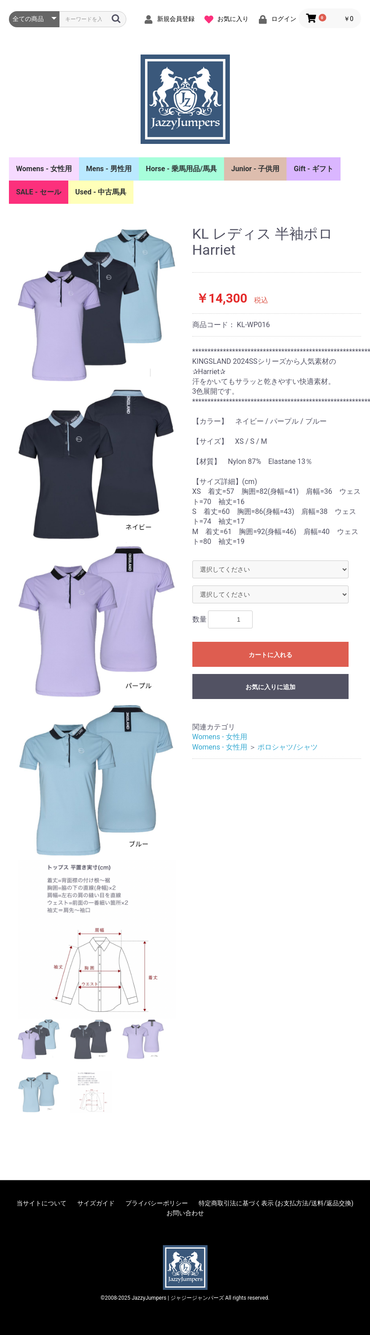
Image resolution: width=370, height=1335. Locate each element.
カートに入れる (270, 654)
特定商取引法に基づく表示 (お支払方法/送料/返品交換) (276, 1203)
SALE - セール (38, 192)
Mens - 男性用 (109, 168)
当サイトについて (42, 1203)
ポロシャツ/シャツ (288, 747)
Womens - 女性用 (44, 168)
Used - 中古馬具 (101, 192)
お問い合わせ (185, 1213)
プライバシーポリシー (156, 1203)
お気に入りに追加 (270, 687)
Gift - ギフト (313, 168)
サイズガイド (96, 1203)
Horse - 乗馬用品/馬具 (181, 168)
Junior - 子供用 (255, 168)
